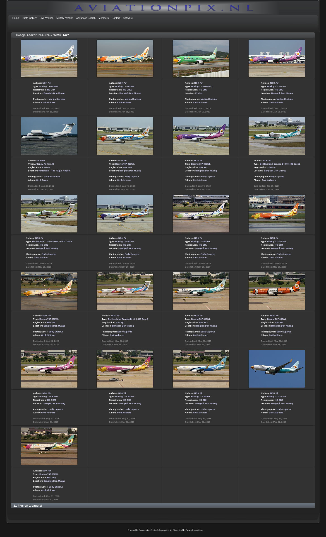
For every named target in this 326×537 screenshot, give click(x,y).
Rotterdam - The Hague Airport (54, 170)
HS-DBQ (51, 477)
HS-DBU (279, 89)
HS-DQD (44, 245)
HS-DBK (203, 400)
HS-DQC (120, 322)
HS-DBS (127, 400)
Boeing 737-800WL (49, 86)
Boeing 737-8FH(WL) (202, 86)
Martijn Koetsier (57, 99)
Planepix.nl (178, 530)
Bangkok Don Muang (54, 93)
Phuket (199, 93)
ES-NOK (46, 167)
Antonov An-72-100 (44, 164)
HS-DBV (203, 245)
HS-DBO (203, 322)
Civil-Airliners (48, 102)
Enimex (41, 160)
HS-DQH (272, 167)
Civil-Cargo (42, 180)
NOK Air (46, 83)
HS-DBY (51, 89)
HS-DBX (51, 322)
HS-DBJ (279, 322)
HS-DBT (279, 245)
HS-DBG (203, 89)
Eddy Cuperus (132, 176)
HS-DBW (127, 89)
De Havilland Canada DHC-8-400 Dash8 (280, 164)
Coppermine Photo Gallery (151, 530)
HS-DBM (51, 400)
